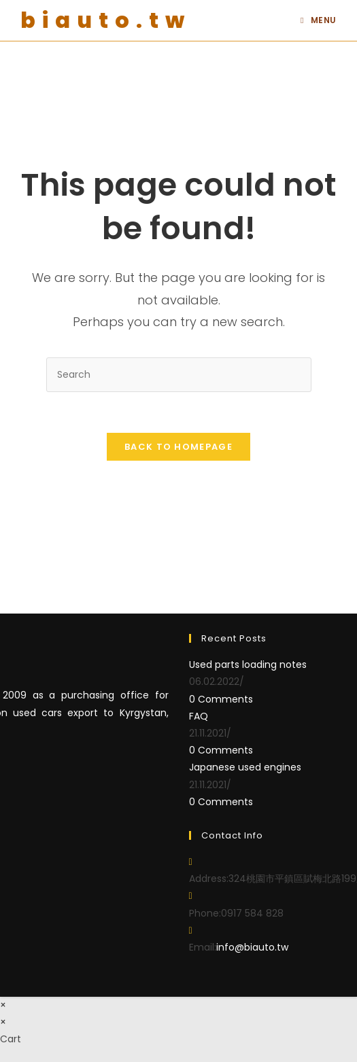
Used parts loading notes (248, 664)
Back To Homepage (178, 446)
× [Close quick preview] (3, 1005)
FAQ (198, 716)
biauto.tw (105, 20)
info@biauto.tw (252, 947)
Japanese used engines (245, 767)
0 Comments (221, 699)
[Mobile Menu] (319, 20)
